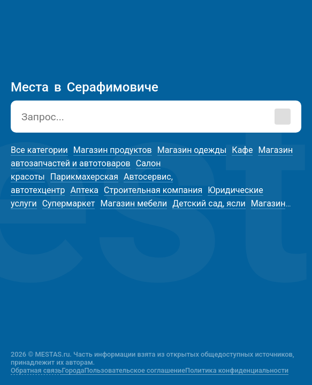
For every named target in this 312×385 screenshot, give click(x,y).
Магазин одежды (192, 150)
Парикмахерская (84, 177)
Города (73, 370)
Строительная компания (153, 190)
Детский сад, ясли (208, 203)
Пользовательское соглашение (135, 370)
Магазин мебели (133, 203)
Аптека (84, 190)
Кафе (242, 150)
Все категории (39, 150)
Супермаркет (68, 203)
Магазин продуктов (112, 150)
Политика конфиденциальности (236, 370)
